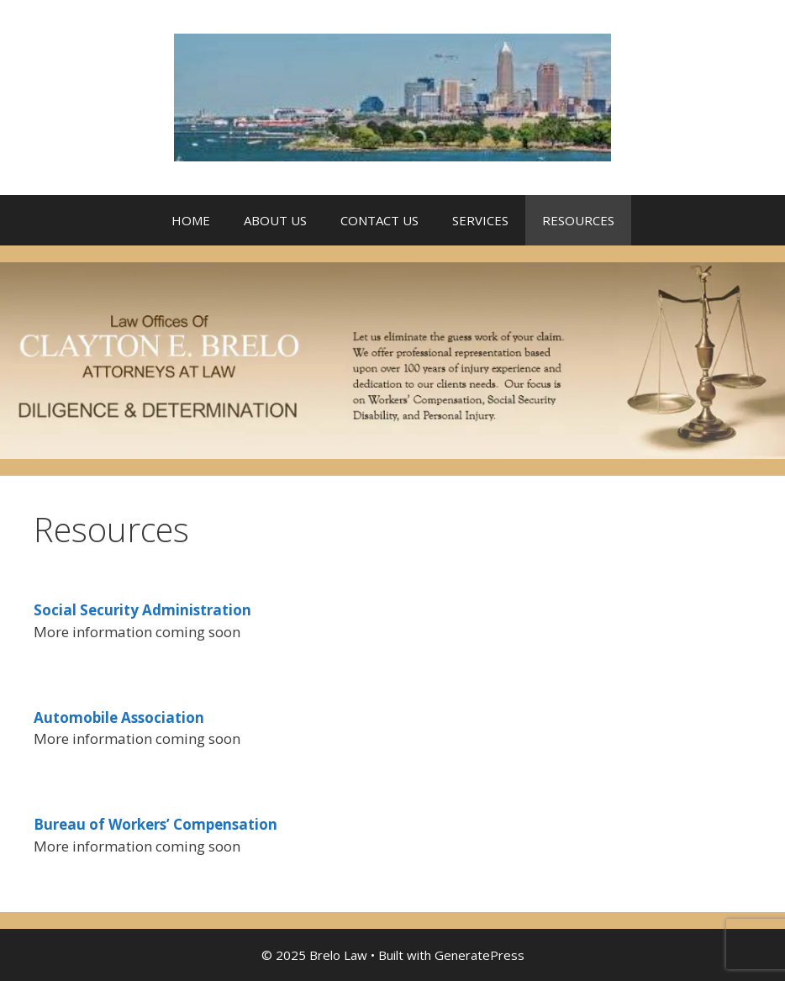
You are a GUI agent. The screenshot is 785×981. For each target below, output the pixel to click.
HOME (190, 220)
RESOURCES (578, 220)
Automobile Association (119, 717)
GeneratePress (479, 955)
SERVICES (480, 220)
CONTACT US (379, 220)
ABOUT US (275, 220)
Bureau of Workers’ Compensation (155, 824)
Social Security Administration (142, 610)
